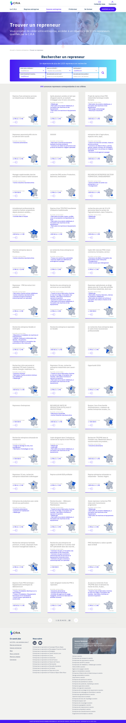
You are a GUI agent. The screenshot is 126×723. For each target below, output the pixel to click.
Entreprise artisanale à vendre (81, 709)
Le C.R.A (13, 9)
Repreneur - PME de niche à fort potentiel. (24, 286)
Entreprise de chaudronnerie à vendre (83, 711)
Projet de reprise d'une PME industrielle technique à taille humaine (98, 98)
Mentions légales (15, 657)
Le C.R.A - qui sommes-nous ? (19, 642)
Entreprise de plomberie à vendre (82, 681)
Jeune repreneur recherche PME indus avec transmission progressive (99, 503)
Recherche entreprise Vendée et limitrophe (24, 328)
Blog (11, 651)
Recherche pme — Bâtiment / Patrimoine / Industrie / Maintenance (60, 503)
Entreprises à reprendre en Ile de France (45, 660)
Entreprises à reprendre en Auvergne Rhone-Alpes (48, 647)
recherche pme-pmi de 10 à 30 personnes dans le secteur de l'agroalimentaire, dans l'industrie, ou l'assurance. (100, 211)
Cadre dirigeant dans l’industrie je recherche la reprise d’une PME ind (62, 438)
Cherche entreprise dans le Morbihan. (22, 251)
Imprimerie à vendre (78, 677)
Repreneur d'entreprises (21, 405)
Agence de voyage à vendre (80, 669)
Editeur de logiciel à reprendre (81, 688)
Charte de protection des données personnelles (43, 721)
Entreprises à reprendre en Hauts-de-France (46, 662)
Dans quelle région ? (26, 68)
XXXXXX (53, 134)
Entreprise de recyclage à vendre (82, 703)
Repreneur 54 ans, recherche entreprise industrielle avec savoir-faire (62, 367)
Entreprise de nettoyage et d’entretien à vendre (86, 692)
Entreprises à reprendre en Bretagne (44, 651)
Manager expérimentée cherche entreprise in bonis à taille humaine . (25, 176)
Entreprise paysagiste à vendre (81, 705)
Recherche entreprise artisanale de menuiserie (25, 438)
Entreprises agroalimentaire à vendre (83, 694)
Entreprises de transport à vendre (82, 658)
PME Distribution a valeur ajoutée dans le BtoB (100, 544)
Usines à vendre (77, 656)
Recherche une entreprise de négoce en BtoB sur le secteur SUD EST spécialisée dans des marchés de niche (62, 546)
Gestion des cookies (63, 721)
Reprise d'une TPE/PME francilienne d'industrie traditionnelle (63, 209)
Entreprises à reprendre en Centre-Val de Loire (47, 653)
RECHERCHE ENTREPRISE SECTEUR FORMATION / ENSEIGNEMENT (101, 175)
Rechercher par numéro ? (81, 74)
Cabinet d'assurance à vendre (81, 696)
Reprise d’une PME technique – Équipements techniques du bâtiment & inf (24, 585)
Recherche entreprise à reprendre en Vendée (62, 328)
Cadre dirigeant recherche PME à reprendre (62, 584)
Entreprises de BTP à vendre (81, 662)
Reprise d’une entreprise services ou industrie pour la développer (25, 97)
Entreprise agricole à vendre (80, 686)
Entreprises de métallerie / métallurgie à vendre (87, 664)
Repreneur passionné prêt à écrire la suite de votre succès (25, 135)
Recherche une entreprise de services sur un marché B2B (60, 286)
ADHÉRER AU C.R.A (108, 9)
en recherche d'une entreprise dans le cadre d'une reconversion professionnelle (100, 329)
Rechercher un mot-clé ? (54, 74)
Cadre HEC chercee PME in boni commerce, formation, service (99, 251)
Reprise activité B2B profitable (61, 474)
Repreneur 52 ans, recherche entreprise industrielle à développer (25, 475)
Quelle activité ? (52, 68)
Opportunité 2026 (94, 365)
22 (69, 620)
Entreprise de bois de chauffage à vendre (84, 698)
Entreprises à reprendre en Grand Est (44, 657)
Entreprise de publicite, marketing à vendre (85, 684)
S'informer (73, 9)
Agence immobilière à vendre (81, 671)
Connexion (13, 659)
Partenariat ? (77, 68)
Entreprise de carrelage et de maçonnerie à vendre (87, 690)
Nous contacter (14, 654)
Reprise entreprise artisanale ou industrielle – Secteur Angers (99, 475)
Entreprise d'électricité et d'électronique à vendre (87, 673)
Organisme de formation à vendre (82, 713)
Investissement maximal (27, 74)
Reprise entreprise (31, 9)
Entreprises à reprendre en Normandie (44, 664)
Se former (88, 9)
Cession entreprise (53, 9)
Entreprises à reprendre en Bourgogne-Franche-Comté (49, 649)
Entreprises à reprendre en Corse (43, 655)
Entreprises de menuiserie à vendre (83, 660)
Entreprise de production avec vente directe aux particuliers (25, 502)
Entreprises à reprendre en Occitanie (44, 668)
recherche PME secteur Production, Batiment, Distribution (62, 175)
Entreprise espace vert (79, 701)
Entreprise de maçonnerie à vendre (83, 707)
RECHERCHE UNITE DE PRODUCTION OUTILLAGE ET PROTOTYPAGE (60, 407)
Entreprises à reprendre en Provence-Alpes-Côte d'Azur (50, 672)
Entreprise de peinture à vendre (82, 679)
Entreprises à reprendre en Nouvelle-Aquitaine (47, 666)
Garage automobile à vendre (81, 675)
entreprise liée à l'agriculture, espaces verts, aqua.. (98, 135)
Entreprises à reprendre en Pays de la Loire (46, 670)
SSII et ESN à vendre (78, 667)
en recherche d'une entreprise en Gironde (62, 251)
